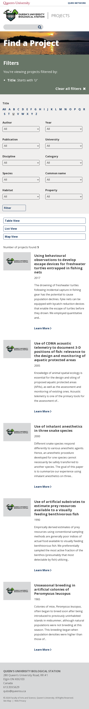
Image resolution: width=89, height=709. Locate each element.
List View (11, 228)
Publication (10, 139)
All (4, 109)
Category (51, 156)
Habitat (7, 190)
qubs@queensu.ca (14, 691)
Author (7, 122)
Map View (11, 236)
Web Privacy (20, 700)
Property (51, 190)
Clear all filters (68, 88)
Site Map (7, 700)
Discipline (8, 156)
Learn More (42, 328)
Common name (55, 173)
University (52, 139)
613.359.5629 (11, 687)
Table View (12, 221)
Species (7, 173)
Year (48, 122)
